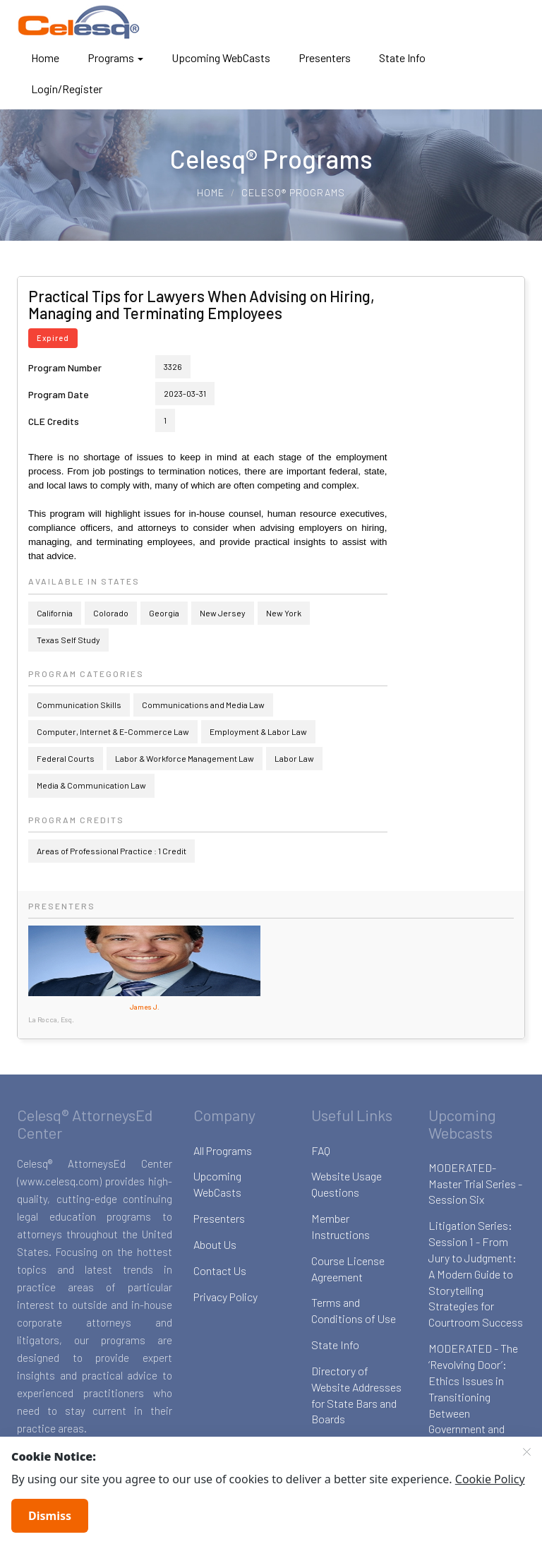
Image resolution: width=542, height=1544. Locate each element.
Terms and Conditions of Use (353, 1310)
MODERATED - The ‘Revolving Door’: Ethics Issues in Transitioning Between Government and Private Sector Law (473, 1396)
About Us (214, 1244)
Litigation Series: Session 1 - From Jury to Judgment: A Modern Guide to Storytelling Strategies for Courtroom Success (475, 1274)
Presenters (325, 57)
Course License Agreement (348, 1268)
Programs (115, 57)
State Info (402, 57)
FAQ (320, 1150)
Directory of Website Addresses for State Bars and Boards (356, 1395)
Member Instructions (340, 1226)
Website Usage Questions (346, 1184)
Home (45, 57)
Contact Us (219, 1270)
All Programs (222, 1150)
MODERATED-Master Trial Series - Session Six (475, 1184)
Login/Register (66, 88)
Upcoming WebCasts (220, 57)
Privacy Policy (225, 1296)
